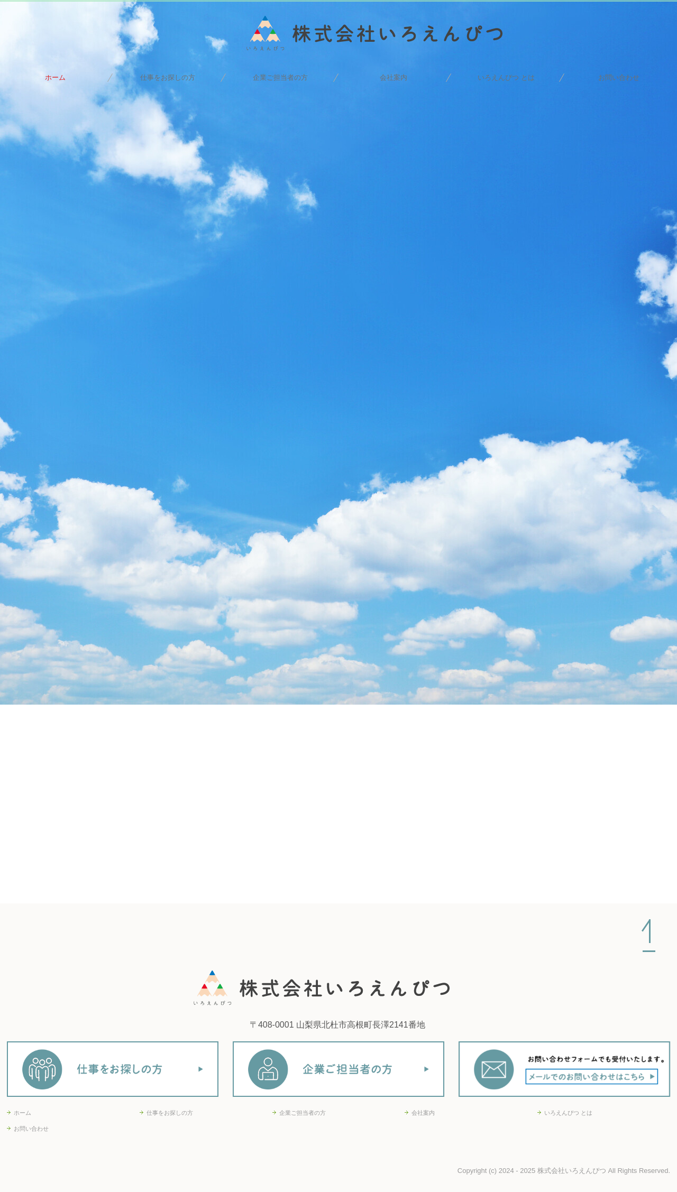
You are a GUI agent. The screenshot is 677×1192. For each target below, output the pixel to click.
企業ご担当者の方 (280, 77)
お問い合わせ (618, 77)
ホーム (55, 77)
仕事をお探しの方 (167, 77)
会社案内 (393, 77)
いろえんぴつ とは (506, 77)
